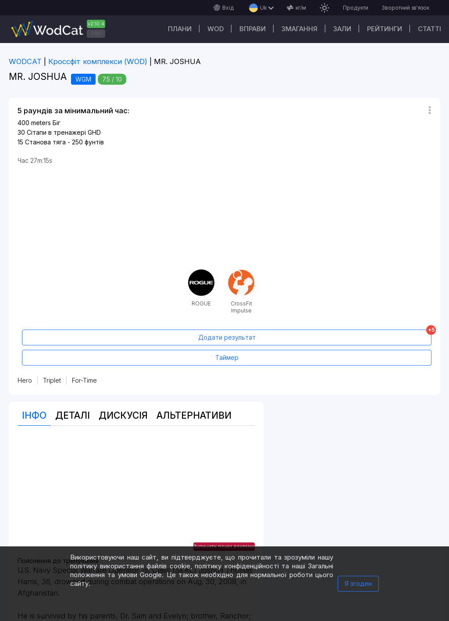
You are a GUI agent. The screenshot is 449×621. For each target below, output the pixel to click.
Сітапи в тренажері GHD (64, 132)
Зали (342, 29)
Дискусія (123, 415)
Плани (180, 29)
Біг (57, 122)
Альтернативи (194, 415)
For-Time (84, 380)
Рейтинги (384, 29)
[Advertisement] (136, 495)
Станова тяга (45, 142)
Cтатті (429, 29)
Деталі (72, 415)
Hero (25, 380)
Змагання (299, 29)
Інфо (34, 415)
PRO (96, 33)
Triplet (52, 380)
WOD (215, 29)
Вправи (252, 29)
